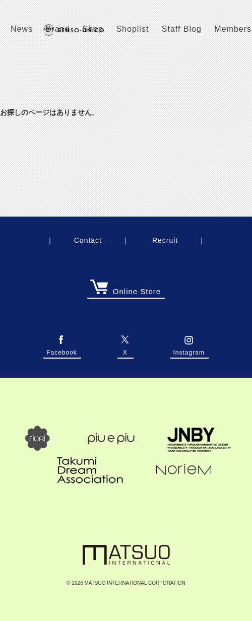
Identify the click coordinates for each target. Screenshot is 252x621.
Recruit (165, 240)
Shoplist (132, 29)
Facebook (61, 349)
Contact (88, 240)
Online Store (125, 291)
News (22, 29)
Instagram (189, 349)
